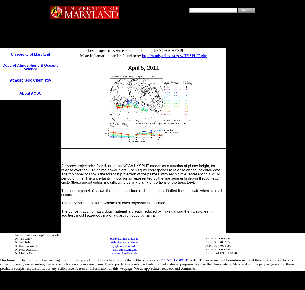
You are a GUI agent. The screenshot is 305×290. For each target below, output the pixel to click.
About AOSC (30, 93)
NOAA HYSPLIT (174, 260)
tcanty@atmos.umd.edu (124, 238)
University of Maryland (30, 54)
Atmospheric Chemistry (30, 80)
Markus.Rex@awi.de (124, 253)
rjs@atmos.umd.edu (124, 246)
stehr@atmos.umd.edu (124, 242)
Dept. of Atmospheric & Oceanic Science (30, 67)
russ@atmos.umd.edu (124, 249)
